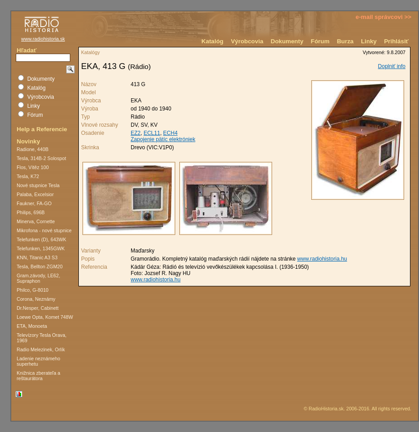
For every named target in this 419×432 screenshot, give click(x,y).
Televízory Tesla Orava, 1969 (42, 337)
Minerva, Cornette (36, 221)
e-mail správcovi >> (383, 17)
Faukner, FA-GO (34, 203)
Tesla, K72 (28, 176)
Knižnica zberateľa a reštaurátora (38, 375)
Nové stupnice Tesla (38, 185)
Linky (369, 41)
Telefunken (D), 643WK (41, 239)
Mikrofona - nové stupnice (44, 230)
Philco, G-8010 (33, 290)
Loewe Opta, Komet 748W (45, 317)
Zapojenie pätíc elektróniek (163, 139)
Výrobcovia (247, 41)
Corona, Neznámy (36, 299)
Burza (345, 41)
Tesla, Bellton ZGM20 (40, 266)
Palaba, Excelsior (35, 194)
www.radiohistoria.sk (43, 38)
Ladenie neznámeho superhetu (38, 361)
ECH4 (170, 133)
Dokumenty (287, 41)
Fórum (320, 41)
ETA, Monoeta (32, 326)
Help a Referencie (42, 129)
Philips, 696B (31, 212)
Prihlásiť (396, 41)
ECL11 (152, 133)
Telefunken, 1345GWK (41, 248)
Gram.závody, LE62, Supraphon (38, 278)
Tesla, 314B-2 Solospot (41, 158)
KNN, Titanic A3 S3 (37, 257)
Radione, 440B (33, 149)
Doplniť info (391, 66)
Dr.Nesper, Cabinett (38, 308)
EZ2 (136, 133)
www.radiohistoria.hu (322, 259)
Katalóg (212, 41)
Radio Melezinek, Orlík (41, 349)
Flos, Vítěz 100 (33, 167)
